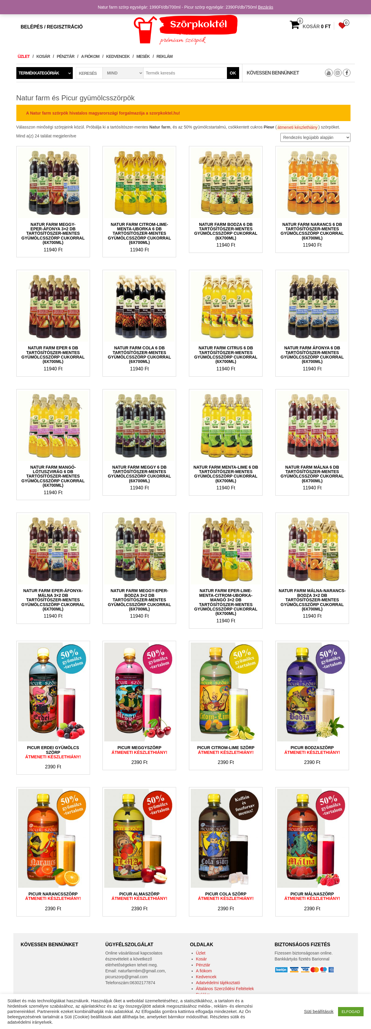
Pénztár (65, 56)
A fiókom (90, 56)
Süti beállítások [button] (318, 1011)
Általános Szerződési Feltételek (225, 988)
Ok (233, 73)
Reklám (165, 56)
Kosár (43, 56)
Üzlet (24, 56)
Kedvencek (118, 56)
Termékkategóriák (39, 73)
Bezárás (265, 7)
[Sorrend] (315, 137)
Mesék (143, 56)
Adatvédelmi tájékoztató (218, 982)
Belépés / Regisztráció (52, 26)
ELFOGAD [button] (351, 1011)
